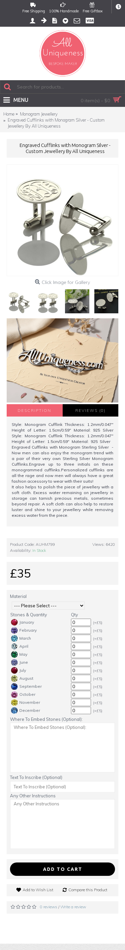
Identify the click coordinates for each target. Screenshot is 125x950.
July (18, 670)
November (25, 702)
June (19, 662)
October (23, 694)
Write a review (73, 906)
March (21, 638)
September (26, 686)
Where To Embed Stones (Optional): (46, 719)
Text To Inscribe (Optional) (36, 777)
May (19, 654)
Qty (74, 614)
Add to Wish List (38, 889)
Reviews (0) (90, 410)
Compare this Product (87, 889)
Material (18, 596)
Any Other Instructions (33, 795)
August (22, 678)
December (25, 710)
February (24, 630)
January (22, 622)
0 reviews (48, 906)
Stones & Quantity (28, 614)
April (19, 646)
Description (34, 410)
